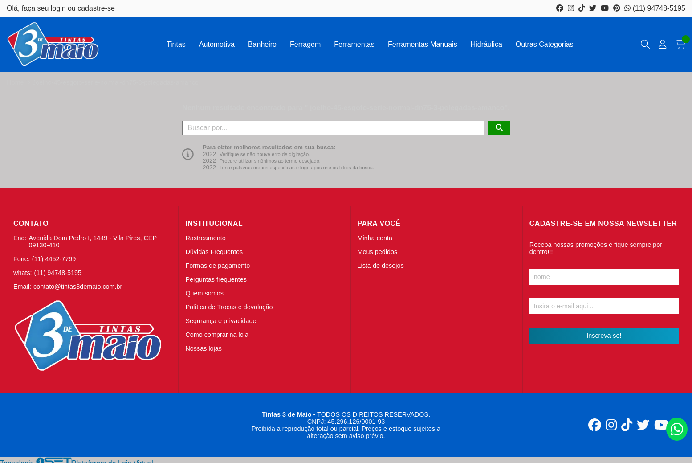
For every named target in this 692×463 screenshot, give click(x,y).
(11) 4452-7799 (54, 258)
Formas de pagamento (217, 265)
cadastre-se (96, 8)
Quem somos (204, 293)
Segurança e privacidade (220, 320)
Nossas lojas (203, 348)
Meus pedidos (378, 251)
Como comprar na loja (216, 334)
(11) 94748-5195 (654, 8)
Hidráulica (486, 44)
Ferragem (305, 44)
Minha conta (375, 238)
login (59, 8)
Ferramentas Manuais (422, 44)
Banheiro (262, 44)
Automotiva (217, 44)
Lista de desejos (381, 265)
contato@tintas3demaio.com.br (77, 286)
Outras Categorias (545, 44)
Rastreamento (205, 238)
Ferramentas (354, 44)
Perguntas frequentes (216, 279)
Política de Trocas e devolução (229, 307)
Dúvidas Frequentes (214, 251)
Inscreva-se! (603, 335)
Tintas (176, 44)
